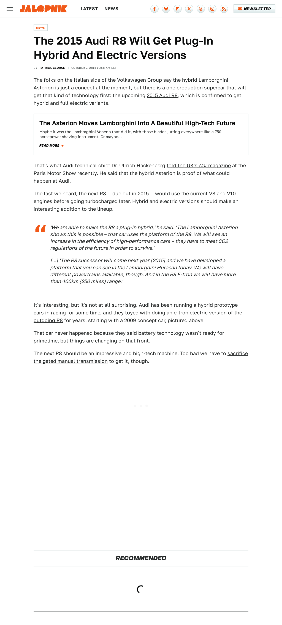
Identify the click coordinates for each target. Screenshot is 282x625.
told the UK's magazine (199, 165)
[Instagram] (212, 9)
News (111, 8)
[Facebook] (154, 9)
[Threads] (201, 9)
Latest (89, 8)
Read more (49, 145)
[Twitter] (189, 9)
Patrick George (52, 67)
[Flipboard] (177, 9)
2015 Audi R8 (162, 95)
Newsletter (254, 9)
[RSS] (224, 9)
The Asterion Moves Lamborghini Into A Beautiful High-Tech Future (137, 123)
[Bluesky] (166, 9)
